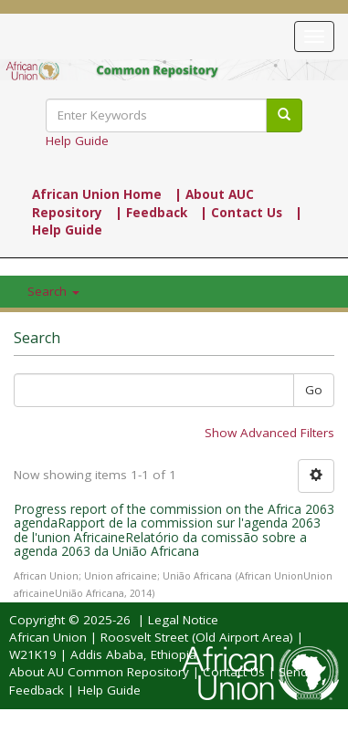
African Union (48, 637)
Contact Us (234, 672)
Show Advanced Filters (269, 432)
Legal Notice (183, 620)
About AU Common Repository (99, 672)
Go (313, 390)
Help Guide (77, 140)
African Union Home (97, 194)
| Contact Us (241, 212)
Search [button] (53, 291)
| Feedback (151, 212)
